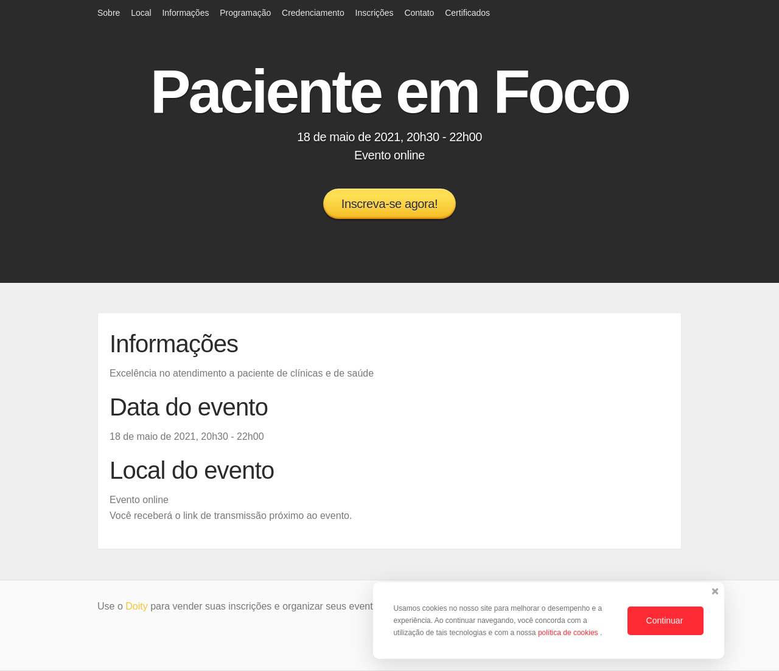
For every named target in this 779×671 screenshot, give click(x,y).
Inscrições (374, 13)
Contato (419, 13)
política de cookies (569, 632)
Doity (136, 606)
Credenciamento (313, 13)
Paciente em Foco (389, 91)
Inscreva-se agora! (389, 203)
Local (141, 13)
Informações (185, 13)
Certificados (467, 13)
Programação (245, 13)
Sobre (108, 13)
